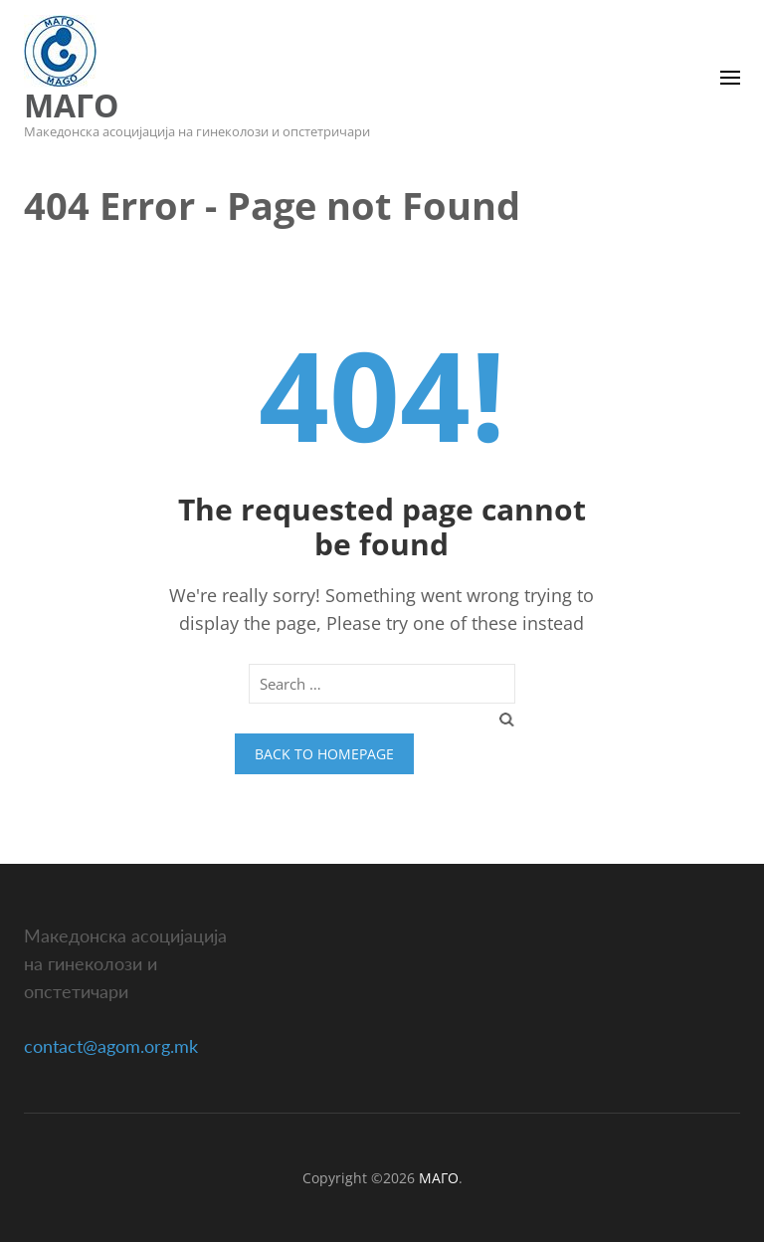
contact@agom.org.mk (111, 1046)
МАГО (71, 105)
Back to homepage (324, 753)
